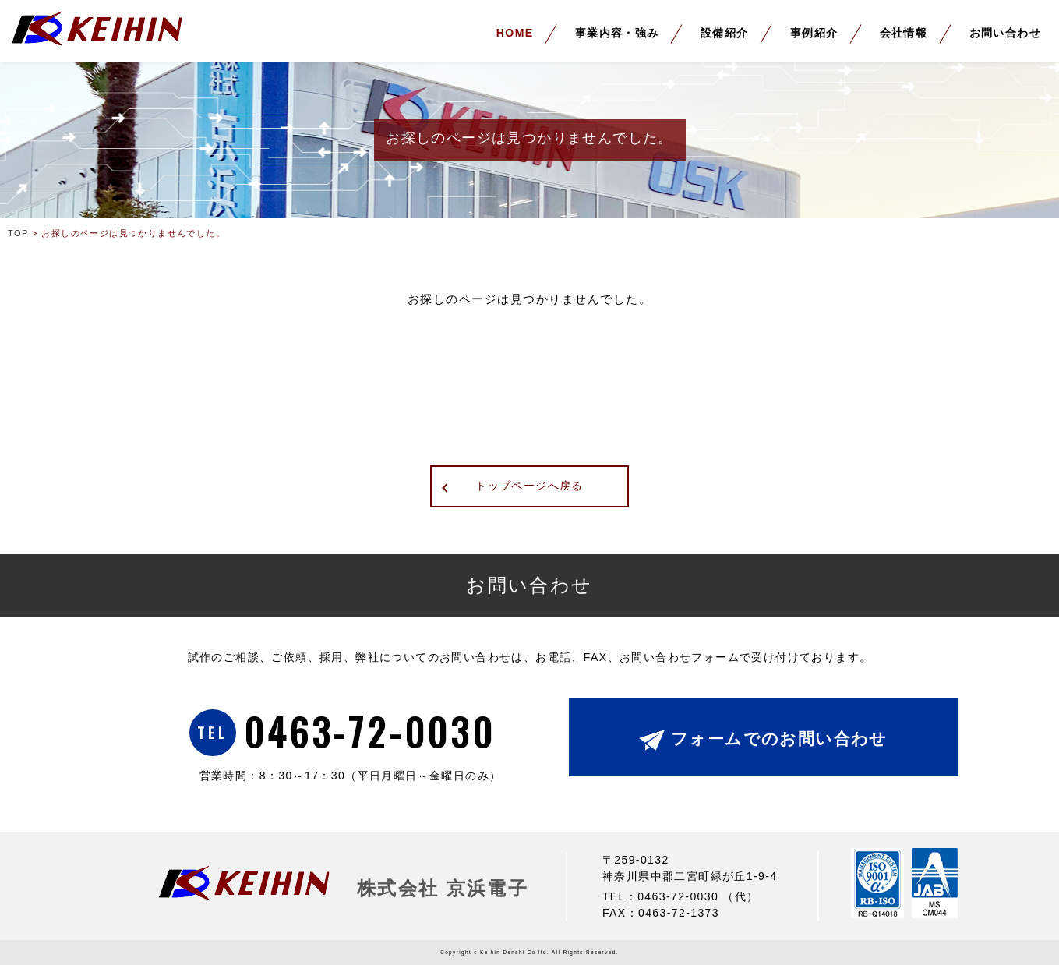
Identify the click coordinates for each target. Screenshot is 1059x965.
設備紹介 (725, 33)
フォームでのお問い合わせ (779, 739)
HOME (515, 33)
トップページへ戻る (529, 485)
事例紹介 (814, 33)
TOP (18, 233)
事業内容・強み (617, 33)
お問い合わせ (1005, 33)
